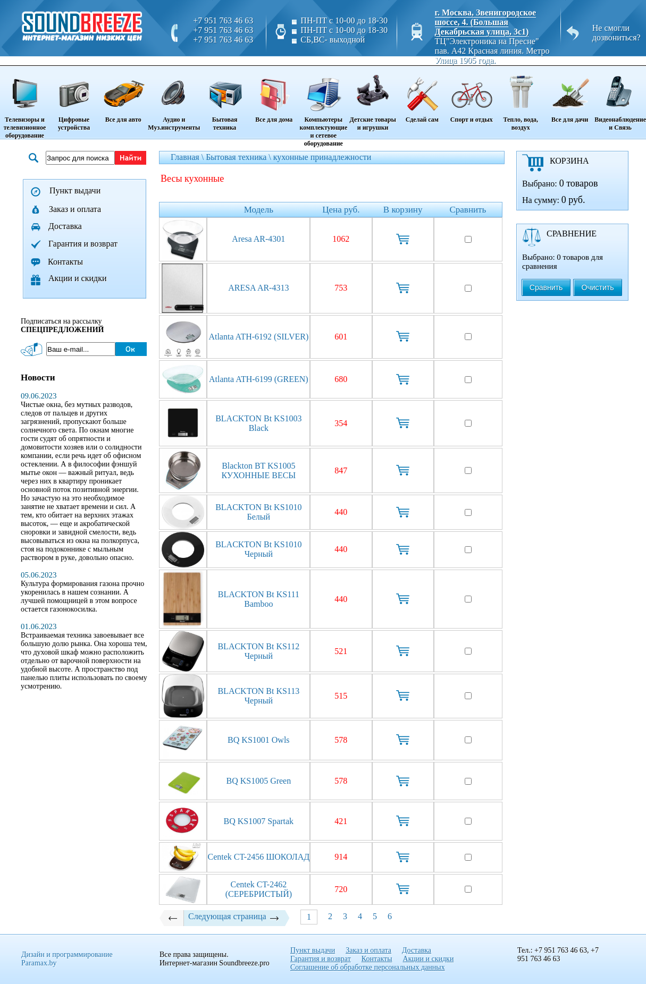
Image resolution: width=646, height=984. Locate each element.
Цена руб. (340, 210)
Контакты (65, 261)
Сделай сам (422, 95)
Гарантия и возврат (83, 243)
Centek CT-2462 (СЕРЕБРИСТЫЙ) (258, 889)
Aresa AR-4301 (258, 238)
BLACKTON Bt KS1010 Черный (258, 549)
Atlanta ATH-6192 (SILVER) (258, 336)
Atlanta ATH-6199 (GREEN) (258, 379)
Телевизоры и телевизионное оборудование (24, 103)
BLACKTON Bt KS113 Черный (258, 695)
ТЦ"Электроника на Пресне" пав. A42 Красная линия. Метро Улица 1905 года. (492, 51)
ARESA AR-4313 (258, 287)
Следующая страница (234, 916)
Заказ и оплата (75, 209)
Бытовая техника (224, 99)
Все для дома (274, 95)
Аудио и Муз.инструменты (174, 99)
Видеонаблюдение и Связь (620, 99)
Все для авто (123, 95)
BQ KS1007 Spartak (259, 821)
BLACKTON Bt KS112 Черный (258, 651)
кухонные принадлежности (322, 157)
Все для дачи (569, 95)
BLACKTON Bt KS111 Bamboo (258, 599)
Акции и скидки (77, 278)
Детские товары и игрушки (372, 99)
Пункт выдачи (74, 190)
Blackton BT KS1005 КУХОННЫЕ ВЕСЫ (258, 470)
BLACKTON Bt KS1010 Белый (258, 512)
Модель (258, 210)
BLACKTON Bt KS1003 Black (258, 423)
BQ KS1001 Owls (258, 739)
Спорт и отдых (471, 95)
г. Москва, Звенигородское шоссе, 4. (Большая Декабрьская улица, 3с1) (485, 22)
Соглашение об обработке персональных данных (367, 967)
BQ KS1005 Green (258, 780)
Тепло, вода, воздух (520, 99)
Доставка (65, 226)
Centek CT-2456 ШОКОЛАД (259, 856)
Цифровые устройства (73, 99)
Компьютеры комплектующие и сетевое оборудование (323, 107)
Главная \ (188, 157)
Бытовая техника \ (239, 157)
